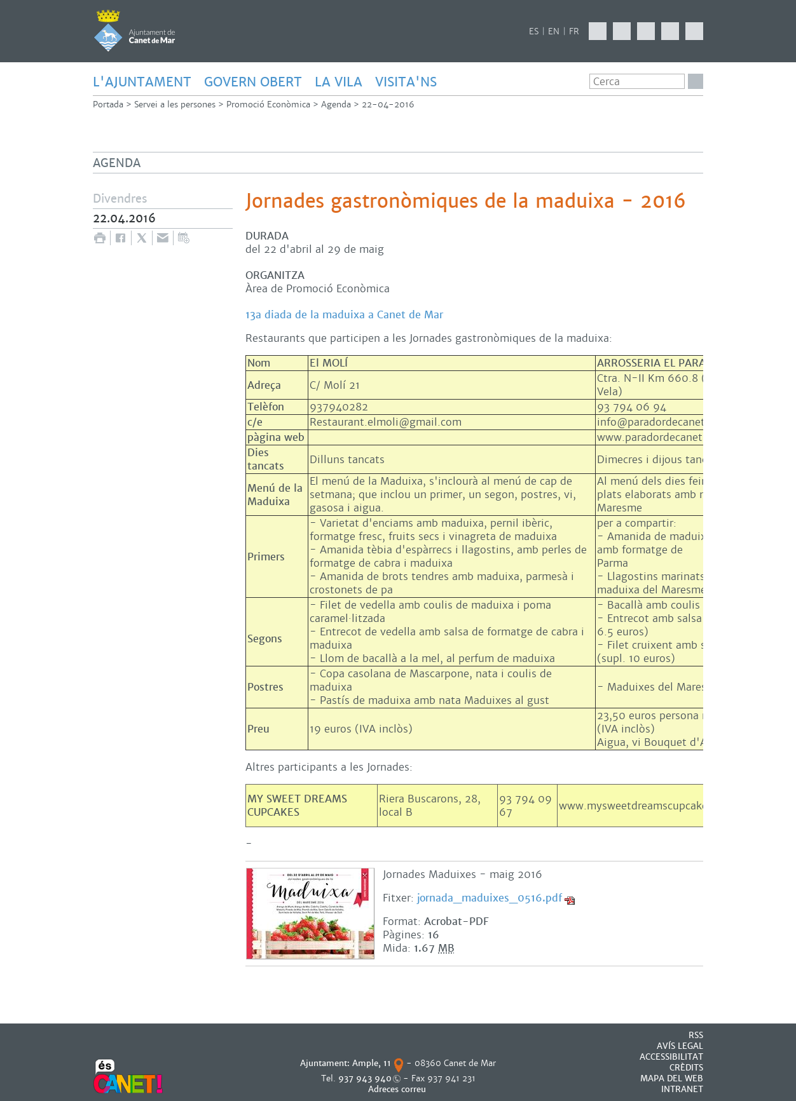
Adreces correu (398, 1089)
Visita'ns (406, 82)
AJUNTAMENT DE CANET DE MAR (134, 30)
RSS (696, 1035)
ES (534, 31)
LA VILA (338, 82)
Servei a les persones (175, 104)
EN (553, 31)
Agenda (336, 104)
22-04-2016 (388, 104)
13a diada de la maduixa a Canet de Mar (344, 314)
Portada (108, 104)
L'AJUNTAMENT (142, 82)
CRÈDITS (686, 1067)
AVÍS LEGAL (680, 1046)
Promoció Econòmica (268, 104)
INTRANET (682, 1089)
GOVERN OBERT (253, 82)
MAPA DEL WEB (671, 1078)
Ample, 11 (371, 1063)
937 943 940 (365, 1078)
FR (574, 31)
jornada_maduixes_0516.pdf (489, 898)
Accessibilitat (671, 1056)
